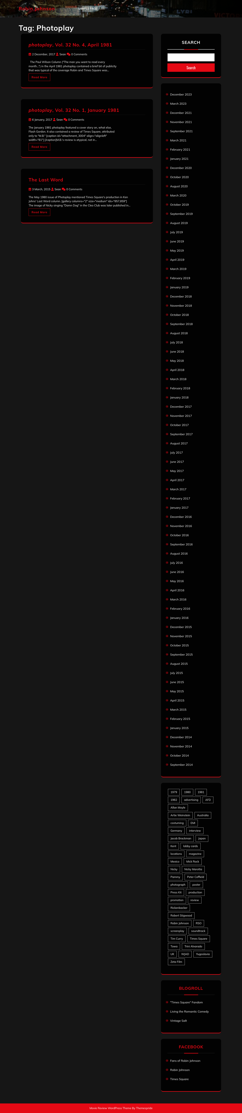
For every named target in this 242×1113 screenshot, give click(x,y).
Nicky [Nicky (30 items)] (173, 869)
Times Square (179, 1079)
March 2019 (178, 269)
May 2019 (177, 250)
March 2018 (178, 379)
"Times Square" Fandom (186, 1002)
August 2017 (179, 443)
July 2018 (176, 342)
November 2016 (181, 526)
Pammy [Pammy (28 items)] (175, 877)
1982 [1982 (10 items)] (173, 800)
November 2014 (181, 746)
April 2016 (177, 590)
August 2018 (179, 333)
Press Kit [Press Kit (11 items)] (176, 892)
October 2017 (179, 425)
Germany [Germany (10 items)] (176, 830)
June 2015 (177, 682)
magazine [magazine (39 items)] (195, 854)
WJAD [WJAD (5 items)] (185, 954)
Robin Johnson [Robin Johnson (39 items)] (179, 923)
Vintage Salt (178, 1020)
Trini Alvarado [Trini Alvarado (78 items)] (193, 946)
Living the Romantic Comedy (189, 1011)
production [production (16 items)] (195, 892)
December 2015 (181, 627)
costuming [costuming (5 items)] (177, 823)
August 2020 (179, 186)
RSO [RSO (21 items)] (198, 923)
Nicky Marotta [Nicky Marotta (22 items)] (193, 869)
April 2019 (177, 259)
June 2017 (177, 461)
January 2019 (179, 287)
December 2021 (181, 113)
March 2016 (178, 599)
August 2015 (179, 663)
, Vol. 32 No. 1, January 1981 (74, 110)
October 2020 (179, 177)
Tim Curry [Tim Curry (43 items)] (176, 938)
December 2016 (181, 517)
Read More (39, 77)
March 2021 (178, 140)
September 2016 (181, 544)
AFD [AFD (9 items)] (208, 800)
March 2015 (178, 709)
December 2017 (181, 406)
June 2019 (177, 241)
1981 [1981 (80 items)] (201, 792)
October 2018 (179, 315)
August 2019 (179, 223)
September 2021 (181, 131)
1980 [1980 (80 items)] (187, 792)
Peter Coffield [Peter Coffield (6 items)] (195, 877)
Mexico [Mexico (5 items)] (174, 861)
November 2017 (181, 416)
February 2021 (180, 149)
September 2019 (181, 214)
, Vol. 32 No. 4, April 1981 (70, 45)
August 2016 (179, 553)
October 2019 (179, 204)
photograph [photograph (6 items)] (177, 884)
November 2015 (181, 636)
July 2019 (176, 232)
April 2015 (177, 700)
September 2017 (181, 434)
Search (191, 42)
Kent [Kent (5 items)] (173, 846)
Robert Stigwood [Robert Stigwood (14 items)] (181, 915)
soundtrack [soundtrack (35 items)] (198, 931)
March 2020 (178, 195)
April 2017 (177, 480)
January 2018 (179, 397)
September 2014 (181, 764)
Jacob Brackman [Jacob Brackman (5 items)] (180, 838)
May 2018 (177, 360)
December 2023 (181, 94)
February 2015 (180, 719)
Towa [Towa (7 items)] (173, 946)
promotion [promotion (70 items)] (177, 900)
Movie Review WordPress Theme (110, 1108)
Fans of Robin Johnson (185, 1061)
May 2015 (177, 691)
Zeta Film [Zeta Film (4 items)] (176, 962)
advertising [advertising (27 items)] (191, 800)
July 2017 (176, 452)
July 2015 (176, 673)
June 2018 (177, 351)
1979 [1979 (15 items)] (173, 792)
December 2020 (181, 168)
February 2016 (180, 608)
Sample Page (87, 8)
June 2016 (177, 572)
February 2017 (180, 498)
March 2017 (178, 489)
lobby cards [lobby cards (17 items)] (190, 846)
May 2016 (177, 581)
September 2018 (181, 324)
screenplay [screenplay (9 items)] (177, 931)
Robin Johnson (37, 8)
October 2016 (179, 535)
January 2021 (179, 158)
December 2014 (181, 737)
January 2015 (179, 728)
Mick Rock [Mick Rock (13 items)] (192, 861)
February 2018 (180, 388)
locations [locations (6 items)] (176, 854)
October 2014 (179, 755)
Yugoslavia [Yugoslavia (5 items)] (203, 954)
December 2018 (181, 296)
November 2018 (181, 305)
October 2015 (179, 645)
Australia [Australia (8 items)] (203, 815)
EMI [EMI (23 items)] (193, 823)
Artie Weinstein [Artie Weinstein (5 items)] (180, 815)
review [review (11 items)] (194, 900)
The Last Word (46, 180)
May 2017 (177, 471)
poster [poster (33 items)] (196, 884)
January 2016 (179, 618)
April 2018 (177, 370)
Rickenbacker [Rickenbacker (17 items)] (178, 908)
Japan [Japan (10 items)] (202, 838)
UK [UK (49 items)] (172, 954)
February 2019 (180, 278)
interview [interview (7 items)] (195, 830)
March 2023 (178, 103)
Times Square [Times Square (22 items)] (198, 938)
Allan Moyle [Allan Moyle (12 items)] (177, 807)
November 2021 (181, 122)
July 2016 (176, 562)
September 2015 (181, 654)
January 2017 (179, 507)
